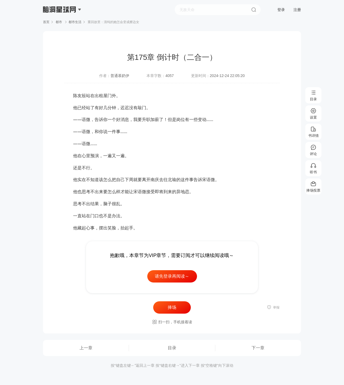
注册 (297, 10)
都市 (59, 22)
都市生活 (75, 22)
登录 (281, 10)
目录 (172, 348)
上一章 (86, 348)
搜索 (253, 9)
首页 (46, 22)
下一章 (258, 348)
